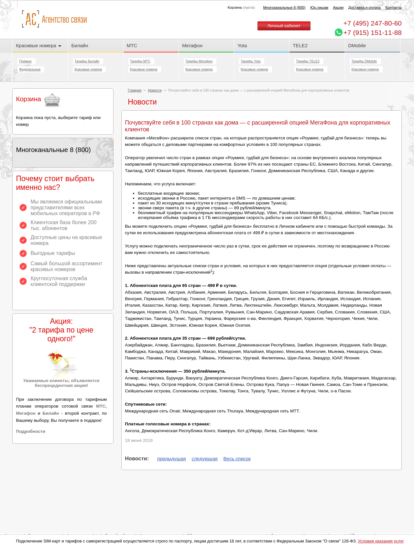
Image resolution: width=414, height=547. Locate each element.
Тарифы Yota (250, 61)
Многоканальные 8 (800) (284, 7)
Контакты (394, 7)
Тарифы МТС (140, 61)
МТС (132, 45)
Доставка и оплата (364, 7)
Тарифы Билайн (87, 61)
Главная (134, 90)
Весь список (237, 458)
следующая (205, 458)
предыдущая (171, 458)
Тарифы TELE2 (307, 61)
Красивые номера (38, 45)
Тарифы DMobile (364, 61)
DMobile (357, 45)
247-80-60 (372, 23)
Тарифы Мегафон (198, 61)
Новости (155, 90)
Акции (338, 7)
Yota (242, 45)
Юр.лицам (319, 7)
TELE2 (300, 45)
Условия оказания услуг (380, 541)
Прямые (25, 61)
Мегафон (192, 45)
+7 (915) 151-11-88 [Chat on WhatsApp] (372, 32)
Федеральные (29, 69)
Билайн (79, 45)
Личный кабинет (283, 25)
